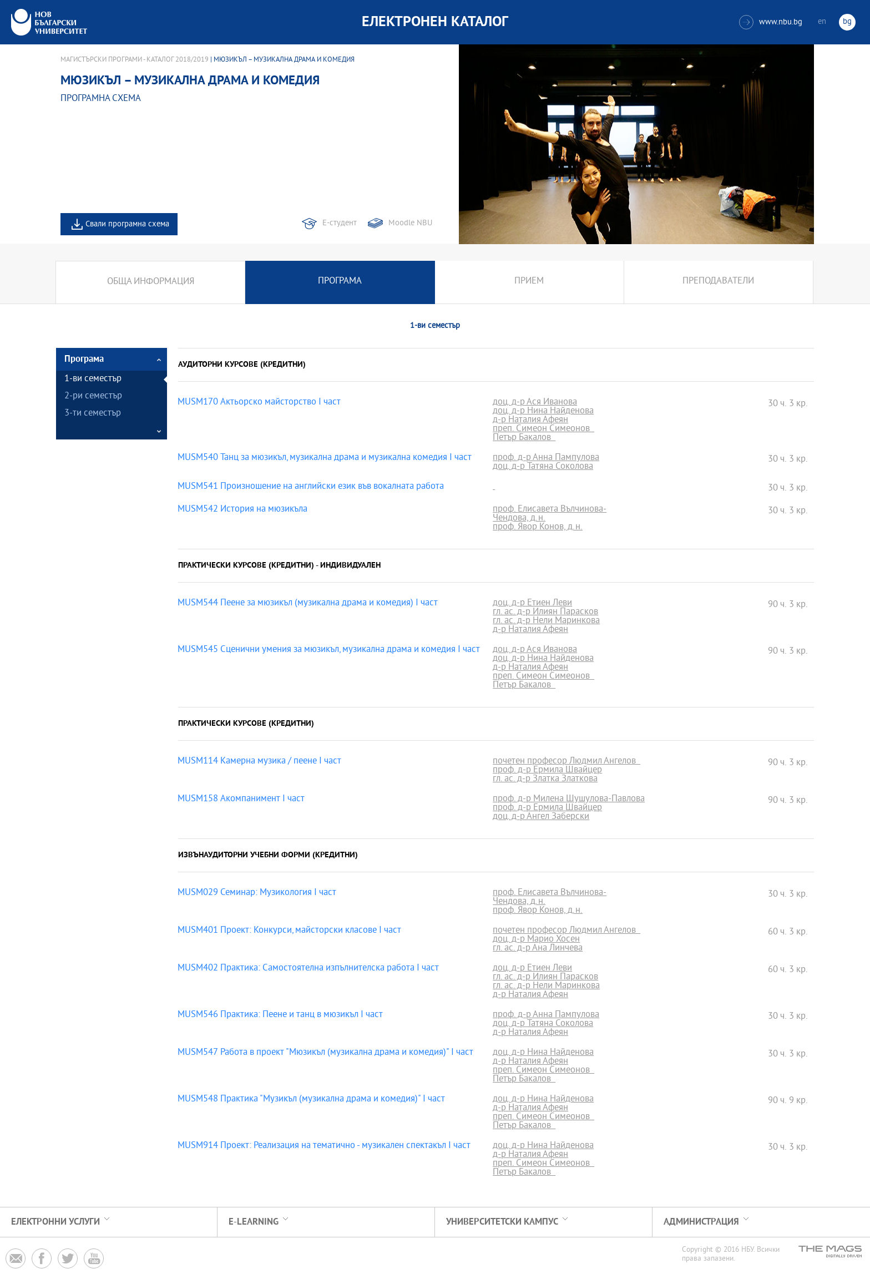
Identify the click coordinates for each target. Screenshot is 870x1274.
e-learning (254, 1222)
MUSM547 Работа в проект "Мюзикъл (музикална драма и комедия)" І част (325, 1053)
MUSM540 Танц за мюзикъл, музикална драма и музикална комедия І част (325, 458)
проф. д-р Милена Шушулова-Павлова (569, 799)
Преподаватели (718, 282)
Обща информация (150, 282)
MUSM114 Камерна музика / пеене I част (259, 761)
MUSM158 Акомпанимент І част (241, 799)
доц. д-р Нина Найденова (543, 411)
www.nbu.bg (770, 22)
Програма (340, 282)
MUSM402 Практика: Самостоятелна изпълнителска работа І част (308, 968)
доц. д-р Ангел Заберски (541, 817)
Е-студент (339, 223)
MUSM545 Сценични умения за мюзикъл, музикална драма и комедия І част (329, 650)
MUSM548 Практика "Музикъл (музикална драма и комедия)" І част (311, 1099)
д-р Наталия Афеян (530, 420)
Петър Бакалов (524, 438)
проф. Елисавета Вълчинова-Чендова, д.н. (549, 514)
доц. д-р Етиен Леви (532, 603)
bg (847, 22)
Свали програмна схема (127, 224)
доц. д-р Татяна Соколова (543, 467)
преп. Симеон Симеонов (543, 429)
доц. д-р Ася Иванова (535, 402)
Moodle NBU (410, 223)
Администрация (701, 1222)
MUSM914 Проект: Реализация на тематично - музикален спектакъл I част (324, 1146)
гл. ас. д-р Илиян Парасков (545, 612)
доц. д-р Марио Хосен (536, 940)
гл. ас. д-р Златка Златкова (545, 779)
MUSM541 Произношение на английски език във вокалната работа (311, 487)
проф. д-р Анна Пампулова (546, 458)
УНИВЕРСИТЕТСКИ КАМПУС (502, 1222)
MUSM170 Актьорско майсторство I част (259, 402)
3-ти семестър (92, 413)
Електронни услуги (55, 1222)
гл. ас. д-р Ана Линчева (538, 948)
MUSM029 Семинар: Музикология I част (257, 893)
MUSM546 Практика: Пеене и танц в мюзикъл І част (280, 1015)
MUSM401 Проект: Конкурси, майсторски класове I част (289, 931)
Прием (529, 282)
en (822, 22)
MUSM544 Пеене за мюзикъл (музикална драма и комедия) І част (308, 603)
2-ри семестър (93, 396)
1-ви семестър (93, 379)
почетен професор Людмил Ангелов (566, 761)
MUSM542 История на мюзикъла (242, 509)
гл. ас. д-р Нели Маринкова (546, 621)
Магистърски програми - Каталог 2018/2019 (134, 59)
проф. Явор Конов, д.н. (538, 527)
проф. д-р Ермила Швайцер (547, 770)
